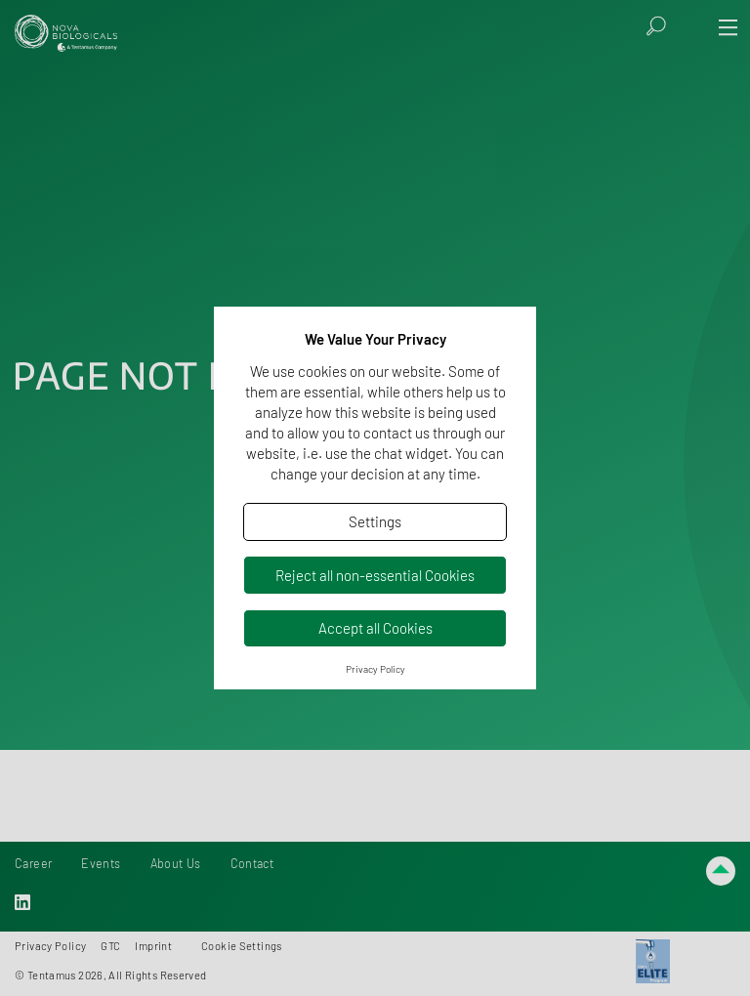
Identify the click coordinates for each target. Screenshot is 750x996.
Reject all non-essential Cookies (375, 575)
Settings (375, 521)
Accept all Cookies (375, 628)
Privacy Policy (375, 669)
